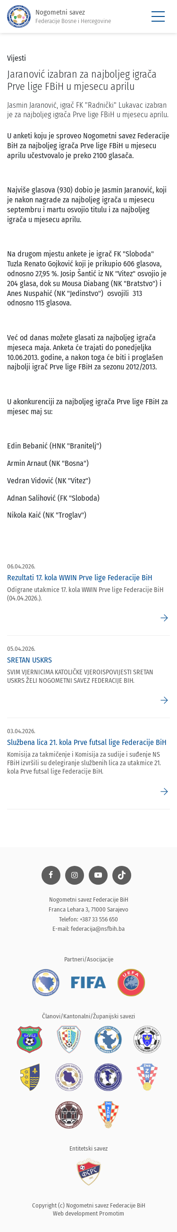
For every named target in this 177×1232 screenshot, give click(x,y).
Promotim (111, 1213)
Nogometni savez (59, 16)
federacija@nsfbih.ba (98, 928)
